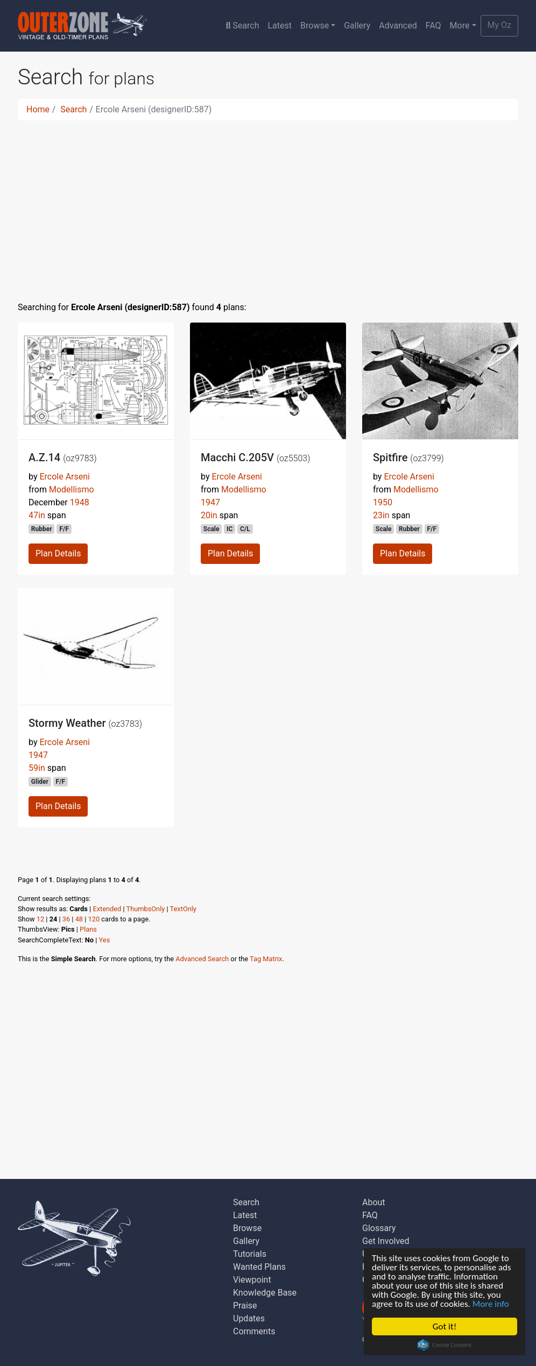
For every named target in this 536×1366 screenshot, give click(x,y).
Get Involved (386, 1241)
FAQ (433, 25)
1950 (382, 502)
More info (490, 1304)
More (460, 25)
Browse (314, 25)
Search (242, 25)
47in (37, 515)
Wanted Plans (259, 1267)
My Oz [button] (499, 25)
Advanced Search (202, 959)
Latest (279, 25)
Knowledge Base (265, 1293)
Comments (254, 1331)
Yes (104, 940)
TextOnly (183, 909)
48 (79, 919)
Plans (88, 929)
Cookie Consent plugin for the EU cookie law (444, 1345)
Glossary (379, 1228)
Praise (245, 1305)
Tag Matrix (266, 959)
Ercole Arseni (64, 476)
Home (38, 109)
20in (209, 515)
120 (94, 919)
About (373, 1202)
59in (37, 768)
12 (40, 919)
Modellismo (71, 489)
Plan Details (58, 553)
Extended (107, 909)
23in (381, 515)
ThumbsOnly (145, 909)
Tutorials (249, 1254)
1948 (79, 502)
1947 (210, 502)
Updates (249, 1318)
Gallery (357, 25)
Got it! (444, 1326)
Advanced (398, 25)
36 (66, 919)
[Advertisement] (268, 204)
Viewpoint (252, 1280)
